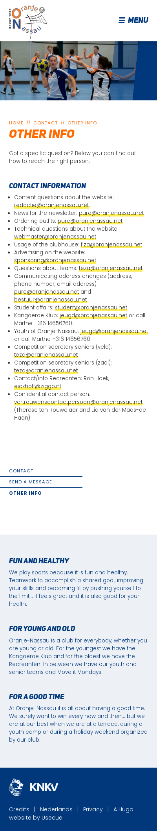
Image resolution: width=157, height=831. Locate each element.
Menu (133, 21)
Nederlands (56, 809)
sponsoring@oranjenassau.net (55, 260)
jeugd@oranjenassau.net (93, 315)
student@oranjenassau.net (91, 307)
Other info (82, 123)
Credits (19, 809)
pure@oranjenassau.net (111, 213)
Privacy (93, 809)
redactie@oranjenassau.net (51, 205)
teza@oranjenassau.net (110, 268)
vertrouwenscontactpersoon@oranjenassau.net (78, 402)
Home (16, 123)
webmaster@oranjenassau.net (55, 237)
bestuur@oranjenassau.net (50, 300)
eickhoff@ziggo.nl (37, 386)
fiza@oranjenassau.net (111, 244)
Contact (45, 123)
